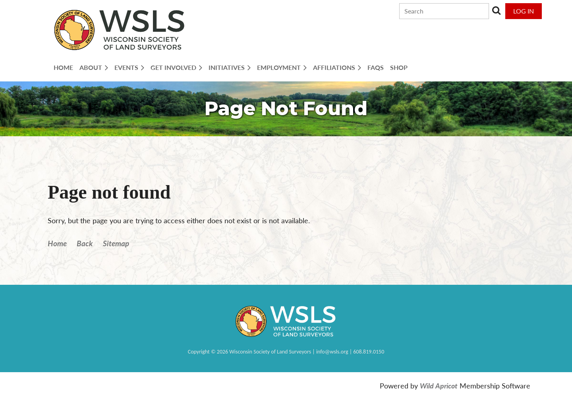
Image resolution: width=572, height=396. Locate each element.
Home (57, 243)
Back (85, 243)
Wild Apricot (439, 386)
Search (496, 10)
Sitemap (116, 243)
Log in (523, 11)
